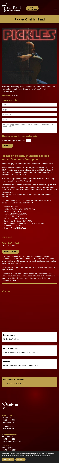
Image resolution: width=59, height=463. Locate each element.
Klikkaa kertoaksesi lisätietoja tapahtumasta (19, 136)
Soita (32, 8)
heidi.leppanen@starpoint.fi (12, 441)
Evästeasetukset (8, 426)
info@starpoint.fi (8, 422)
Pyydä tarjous (10, 252)
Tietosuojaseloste (8, 429)
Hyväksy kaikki (8, 459)
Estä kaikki (20, 459)
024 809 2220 (10, 420)
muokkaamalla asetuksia (41, 455)
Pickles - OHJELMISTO (16, 383)
